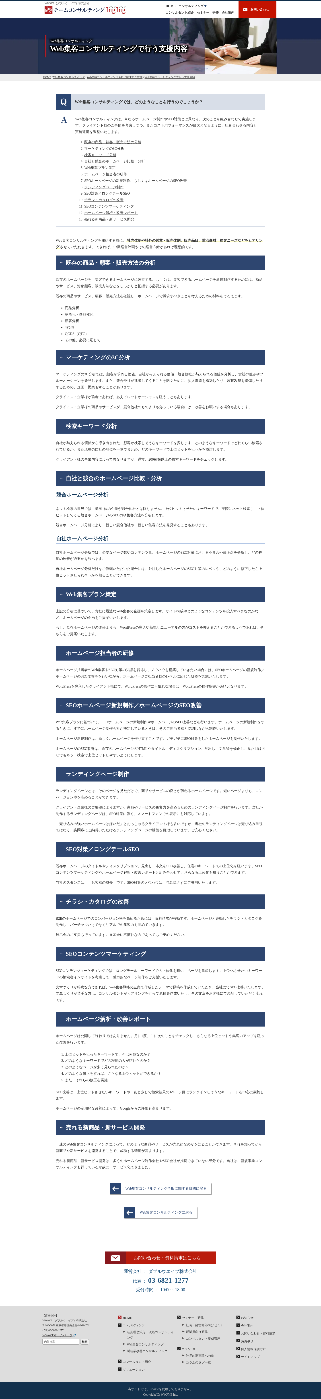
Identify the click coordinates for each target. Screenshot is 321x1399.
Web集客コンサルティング (142, 1342)
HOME (170, 6)
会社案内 (228, 12)
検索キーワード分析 (100, 155)
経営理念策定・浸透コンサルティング (149, 1337)
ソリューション (132, 1365)
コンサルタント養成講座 (200, 1341)
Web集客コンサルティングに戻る (166, 1212)
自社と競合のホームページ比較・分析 (114, 161)
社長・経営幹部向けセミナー (203, 1329)
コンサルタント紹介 (180, 12)
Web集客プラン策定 (100, 168)
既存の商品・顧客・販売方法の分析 (112, 142)
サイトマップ (249, 1358)
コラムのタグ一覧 (196, 1364)
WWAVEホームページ (55, 1340)
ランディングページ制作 (103, 187)
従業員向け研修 (195, 1335)
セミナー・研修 (208, 12)
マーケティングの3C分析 (104, 148)
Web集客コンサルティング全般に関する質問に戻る (166, 1188)
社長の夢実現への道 (198, 1358)
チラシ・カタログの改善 (103, 200)
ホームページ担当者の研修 (105, 174)
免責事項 (246, 1344)
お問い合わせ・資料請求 (255, 1337)
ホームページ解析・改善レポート (111, 213)
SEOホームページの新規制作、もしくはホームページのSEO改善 (135, 181)
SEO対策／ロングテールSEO (107, 193)
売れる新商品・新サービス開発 (109, 219)
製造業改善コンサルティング (144, 1348)
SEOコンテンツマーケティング (109, 206)
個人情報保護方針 (251, 1351)
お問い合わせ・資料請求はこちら (171, 1261)
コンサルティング (191, 6)
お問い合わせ (259, 9)
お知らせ (246, 1323)
